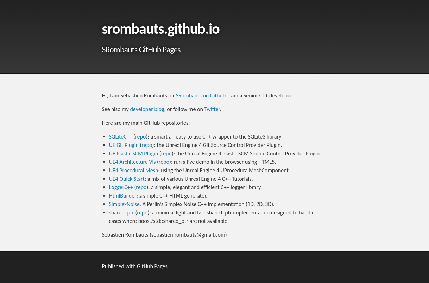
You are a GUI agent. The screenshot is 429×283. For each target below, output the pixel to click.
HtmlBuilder (123, 195)
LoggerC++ (121, 187)
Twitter (212, 109)
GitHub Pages (152, 266)
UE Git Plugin (124, 145)
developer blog (147, 109)
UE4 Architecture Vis (132, 162)
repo (140, 136)
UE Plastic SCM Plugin (133, 153)
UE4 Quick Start (127, 178)
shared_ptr (121, 212)
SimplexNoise (124, 204)
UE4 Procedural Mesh (133, 170)
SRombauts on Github (201, 95)
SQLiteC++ (120, 136)
